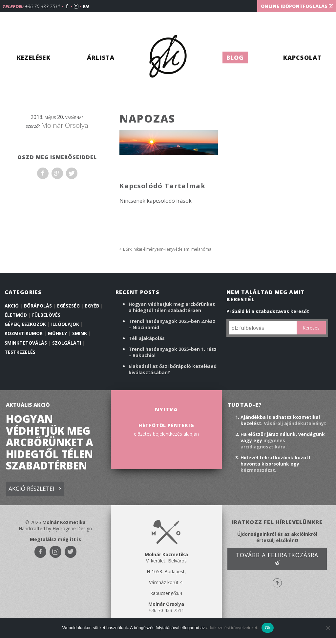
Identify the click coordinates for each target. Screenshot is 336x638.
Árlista (101, 57)
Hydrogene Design (72, 528)
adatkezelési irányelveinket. (232, 627)
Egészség (68, 306)
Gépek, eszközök (25, 324)
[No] (328, 628)
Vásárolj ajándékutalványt (295, 423)
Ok (267, 627)
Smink (79, 333)
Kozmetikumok (24, 333)
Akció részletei (35, 489)
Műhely (57, 333)
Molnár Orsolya (64, 125)
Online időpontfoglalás (297, 6)
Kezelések (34, 57)
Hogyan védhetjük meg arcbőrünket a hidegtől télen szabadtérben (172, 307)
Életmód (16, 315)
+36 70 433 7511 (42, 6)
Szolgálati (66, 343)
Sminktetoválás (26, 343)
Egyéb (92, 306)
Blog (235, 57)
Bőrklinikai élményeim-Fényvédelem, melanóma (165, 249)
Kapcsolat (302, 57)
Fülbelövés (46, 315)
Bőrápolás (38, 306)
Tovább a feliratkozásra (277, 558)
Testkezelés (20, 352)
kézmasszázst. (258, 470)
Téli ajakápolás (147, 338)
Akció (12, 306)
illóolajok (65, 324)
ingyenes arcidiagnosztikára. (264, 443)
